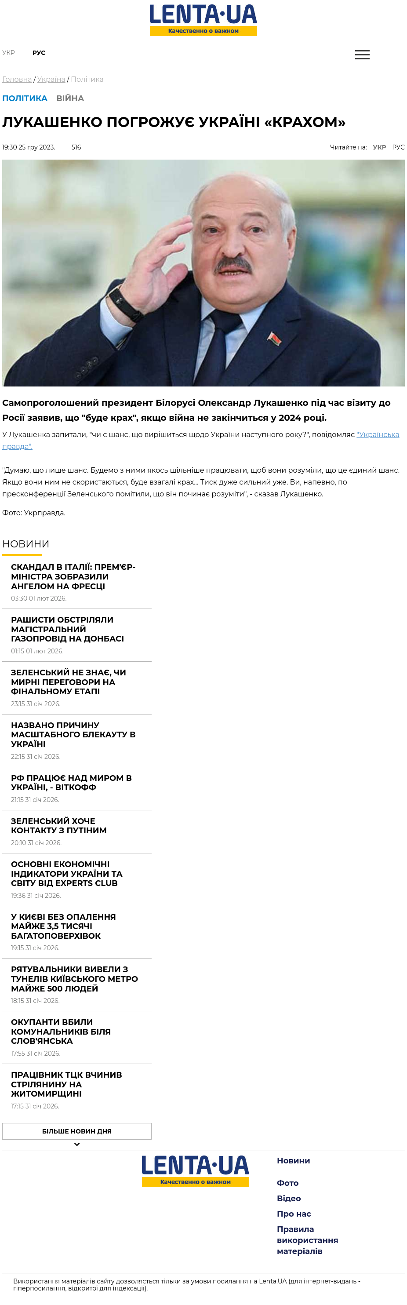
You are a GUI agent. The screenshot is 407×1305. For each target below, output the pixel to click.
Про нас (294, 1214)
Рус (39, 53)
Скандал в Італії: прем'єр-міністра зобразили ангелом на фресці (73, 576)
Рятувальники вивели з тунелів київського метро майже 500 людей (74, 979)
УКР (379, 147)
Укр (8, 53)
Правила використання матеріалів (307, 1240)
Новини (293, 1161)
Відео (289, 1198)
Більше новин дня (77, 1131)
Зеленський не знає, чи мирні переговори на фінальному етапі (68, 682)
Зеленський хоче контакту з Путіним (59, 826)
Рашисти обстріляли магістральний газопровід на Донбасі (67, 629)
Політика (87, 79)
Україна (51, 79)
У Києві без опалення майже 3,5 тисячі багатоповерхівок (63, 926)
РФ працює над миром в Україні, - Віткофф (71, 783)
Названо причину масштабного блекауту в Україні (73, 735)
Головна (17, 79)
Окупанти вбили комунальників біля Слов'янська (61, 1031)
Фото (288, 1183)
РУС (398, 147)
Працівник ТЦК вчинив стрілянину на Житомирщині (66, 1084)
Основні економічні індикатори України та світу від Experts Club (67, 874)
